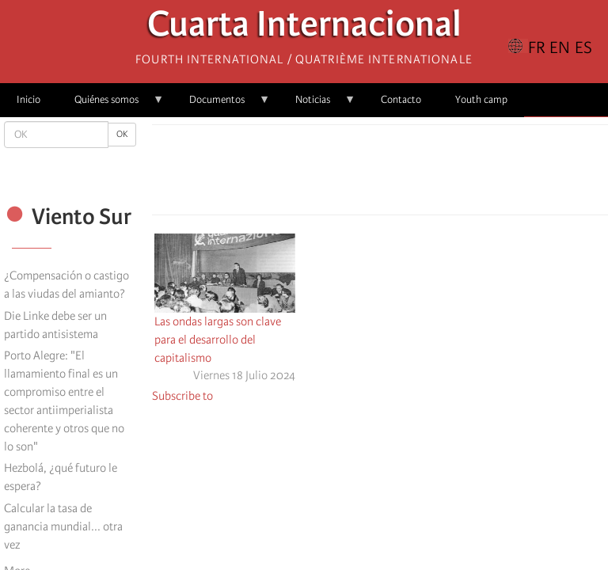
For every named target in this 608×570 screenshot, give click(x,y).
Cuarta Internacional (304, 28)
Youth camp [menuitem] (481, 99)
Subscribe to (182, 396)
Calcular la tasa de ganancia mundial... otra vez (63, 526)
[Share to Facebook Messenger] (380, 174)
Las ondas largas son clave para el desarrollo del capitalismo (217, 339)
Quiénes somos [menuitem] (111, 104)
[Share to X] (358, 174)
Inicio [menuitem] (28, 99)
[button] (424, 174)
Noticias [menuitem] (317, 104)
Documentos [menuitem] (221, 104)
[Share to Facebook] (336, 174)
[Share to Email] (402, 174)
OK (121, 134)
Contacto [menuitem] (401, 99)
